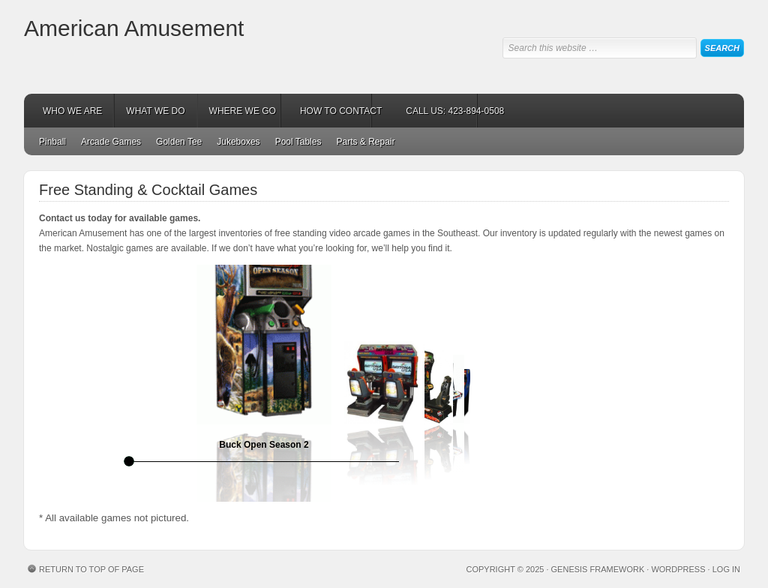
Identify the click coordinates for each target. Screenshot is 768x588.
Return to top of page (91, 569)
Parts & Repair (365, 141)
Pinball (52, 141)
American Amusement (134, 28)
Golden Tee (179, 141)
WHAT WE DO (155, 111)
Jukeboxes (238, 141)
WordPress (678, 569)
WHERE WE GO (242, 111)
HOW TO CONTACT (341, 111)
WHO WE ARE (72, 111)
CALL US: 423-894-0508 (455, 111)
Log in (726, 569)
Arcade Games (111, 141)
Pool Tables (298, 141)
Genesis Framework (598, 569)
